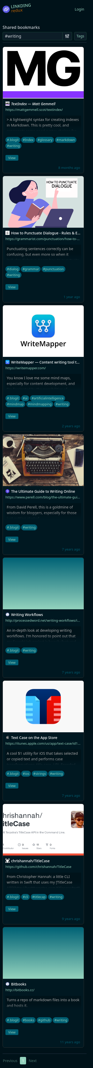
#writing (13, 146)
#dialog (13, 269)
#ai (25, 398)
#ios (26, 773)
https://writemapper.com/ (25, 368)
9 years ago (71, 918)
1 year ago (72, 296)
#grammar (30, 269)
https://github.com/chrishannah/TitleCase (38, 866)
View (12, 157)
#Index (28, 140)
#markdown (66, 140)
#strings (39, 773)
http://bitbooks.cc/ (19, 990)
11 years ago (70, 1042)
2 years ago (71, 426)
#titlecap (39, 897)
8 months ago (69, 167)
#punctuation (53, 269)
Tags (80, 36)
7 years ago (71, 549)
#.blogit (13, 140)
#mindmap (15, 404)
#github (44, 1020)
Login (79, 9)
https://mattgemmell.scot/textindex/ (34, 109)
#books (28, 1020)
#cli (25, 897)
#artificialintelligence (48, 398)
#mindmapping (40, 404)
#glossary (44, 140)
